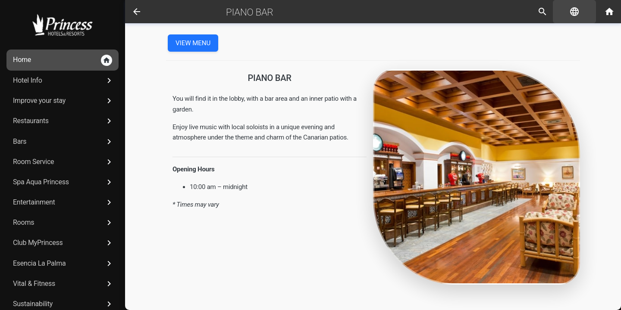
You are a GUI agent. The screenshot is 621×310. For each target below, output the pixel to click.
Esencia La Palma (63, 263)
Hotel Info (63, 80)
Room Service (63, 162)
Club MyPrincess (63, 243)
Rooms (63, 222)
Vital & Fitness (63, 284)
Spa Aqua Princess (63, 182)
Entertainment (63, 202)
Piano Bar (249, 12)
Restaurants (63, 121)
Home (62, 60)
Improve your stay (63, 101)
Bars (63, 141)
